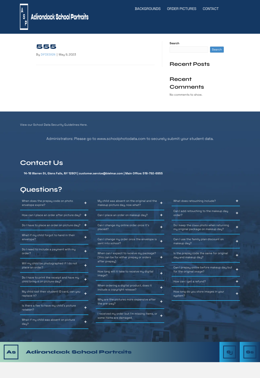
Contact (211, 8)
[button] (54, 205)
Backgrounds (148, 8)
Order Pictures (181, 8)
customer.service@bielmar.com (101, 175)
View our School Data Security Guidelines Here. (53, 126)
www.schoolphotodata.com (121, 140)
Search (174, 45)
